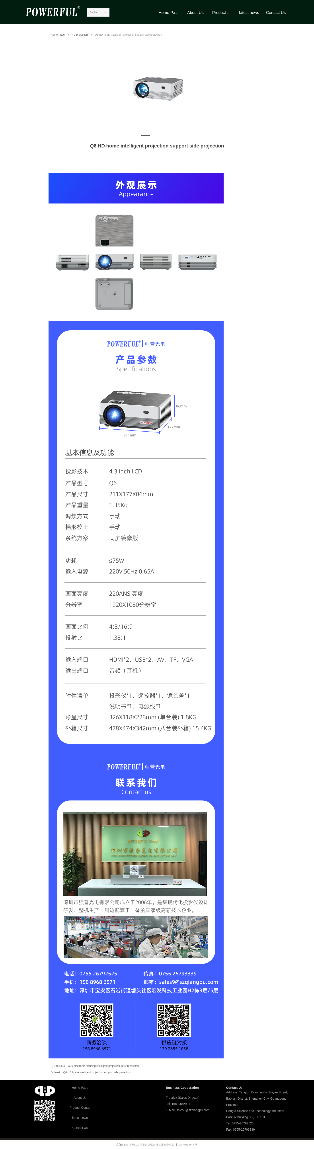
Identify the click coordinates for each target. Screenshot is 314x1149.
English (94, 12)
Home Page (58, 34)
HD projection (80, 34)
